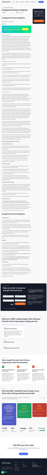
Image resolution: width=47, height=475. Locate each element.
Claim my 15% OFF (23, 452)
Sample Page (17, 466)
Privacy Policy (17, 468)
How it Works (27, 1)
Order (42, 1)
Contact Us (32, 1)
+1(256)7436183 (35, 464)
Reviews (22, 1)
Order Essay (25, 29)
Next (44, 396)
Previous (40, 396)
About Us (18, 1)
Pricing (16, 464)
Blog (15, 1)
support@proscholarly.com (36, 465)
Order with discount (39, 20)
